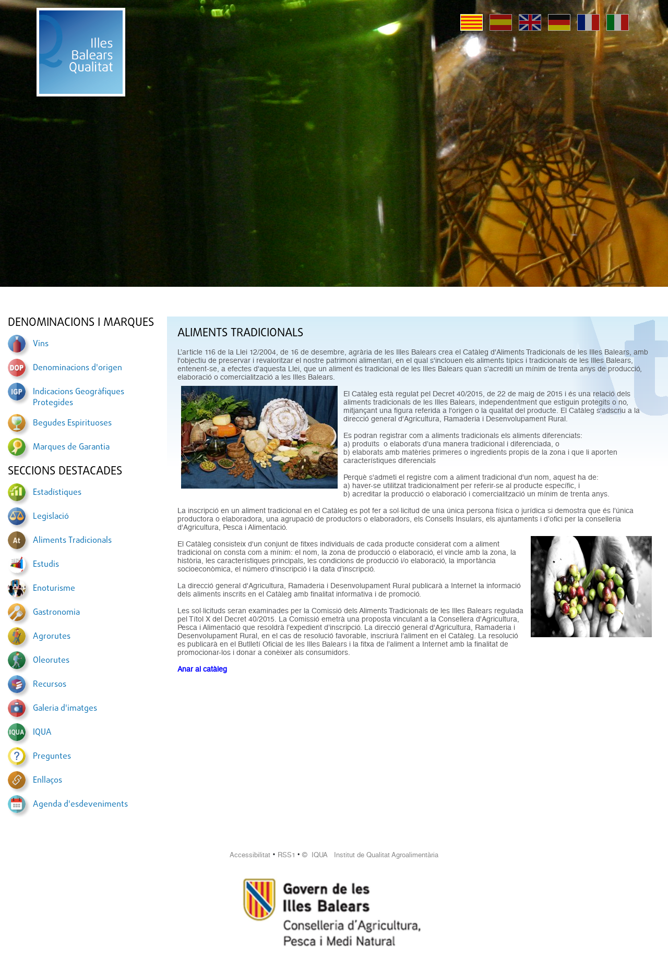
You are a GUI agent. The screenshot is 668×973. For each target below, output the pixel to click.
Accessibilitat (250, 855)
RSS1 (286, 855)
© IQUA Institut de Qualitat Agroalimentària (370, 855)
